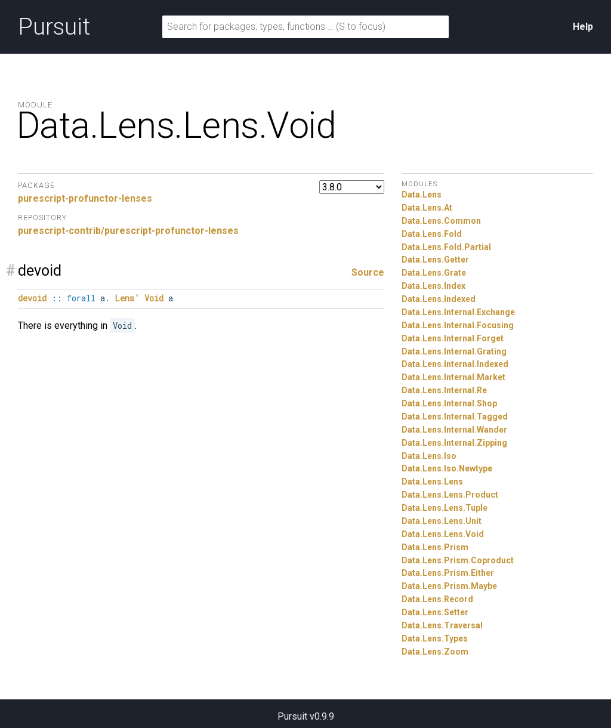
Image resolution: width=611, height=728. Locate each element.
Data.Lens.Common (441, 221)
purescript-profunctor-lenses (85, 198)
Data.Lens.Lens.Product (450, 494)
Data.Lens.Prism (435, 547)
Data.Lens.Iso (429, 456)
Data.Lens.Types (435, 638)
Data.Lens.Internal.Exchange (458, 312)
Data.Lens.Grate (434, 272)
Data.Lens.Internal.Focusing (458, 325)
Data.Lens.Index (433, 286)
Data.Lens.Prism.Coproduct (458, 560)
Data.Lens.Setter (435, 612)
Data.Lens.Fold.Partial (446, 247)
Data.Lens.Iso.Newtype (447, 468)
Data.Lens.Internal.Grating (454, 351)
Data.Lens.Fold (432, 234)
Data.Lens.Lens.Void (443, 534)
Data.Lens (422, 194)
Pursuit (54, 27)
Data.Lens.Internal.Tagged (455, 416)
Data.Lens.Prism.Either (448, 573)
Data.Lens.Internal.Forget (453, 338)
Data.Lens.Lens (432, 481)
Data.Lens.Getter (435, 259)
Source (367, 272)
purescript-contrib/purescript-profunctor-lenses (128, 230)
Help (583, 26)
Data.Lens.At (427, 207)
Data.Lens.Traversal (442, 625)
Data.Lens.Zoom (435, 651)
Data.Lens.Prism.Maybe (449, 586)
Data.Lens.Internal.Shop (449, 403)
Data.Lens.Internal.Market (453, 377)
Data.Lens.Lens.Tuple (444, 508)
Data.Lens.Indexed (439, 299)
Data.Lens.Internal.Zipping (454, 443)
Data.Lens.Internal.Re (444, 390)
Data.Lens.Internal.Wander (454, 429)
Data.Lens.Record (437, 599)
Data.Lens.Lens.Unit (442, 521)
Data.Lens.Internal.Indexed (455, 364)
